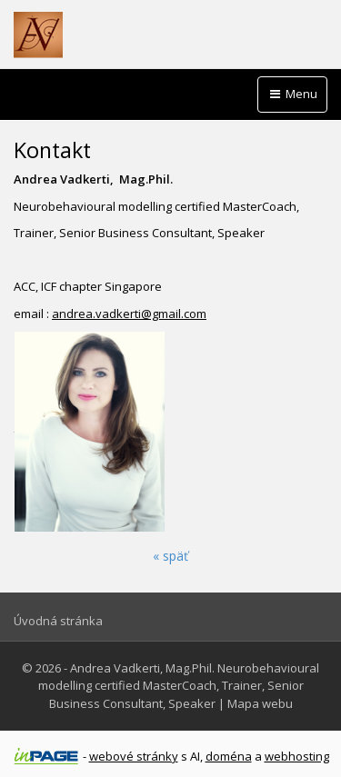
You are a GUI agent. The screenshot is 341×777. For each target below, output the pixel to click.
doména (229, 756)
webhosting (297, 756)
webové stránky (133, 756)
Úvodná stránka (58, 621)
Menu (292, 93)
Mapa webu (260, 703)
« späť (170, 555)
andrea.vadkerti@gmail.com (129, 313)
